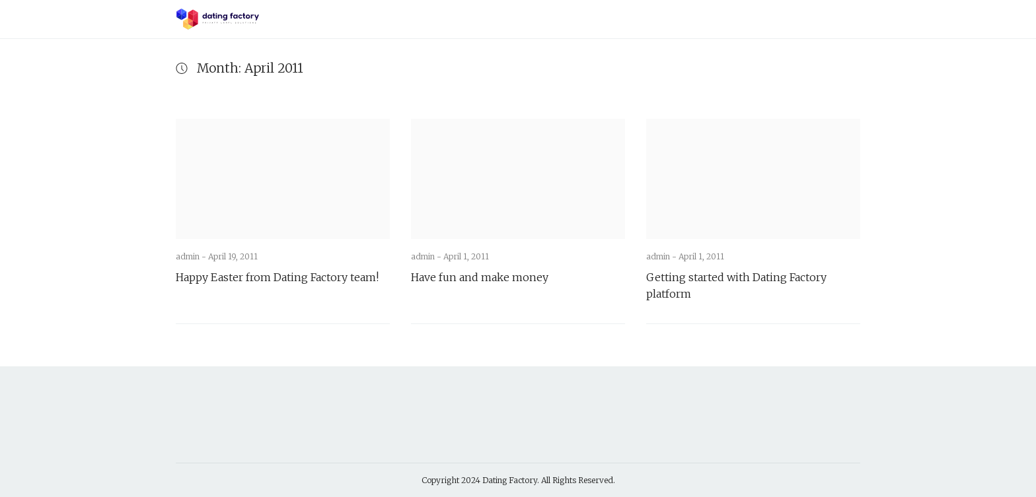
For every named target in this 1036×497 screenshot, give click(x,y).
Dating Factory (509, 480)
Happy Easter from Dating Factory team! (277, 277)
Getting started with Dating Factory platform (736, 285)
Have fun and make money (479, 277)
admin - (192, 256)
